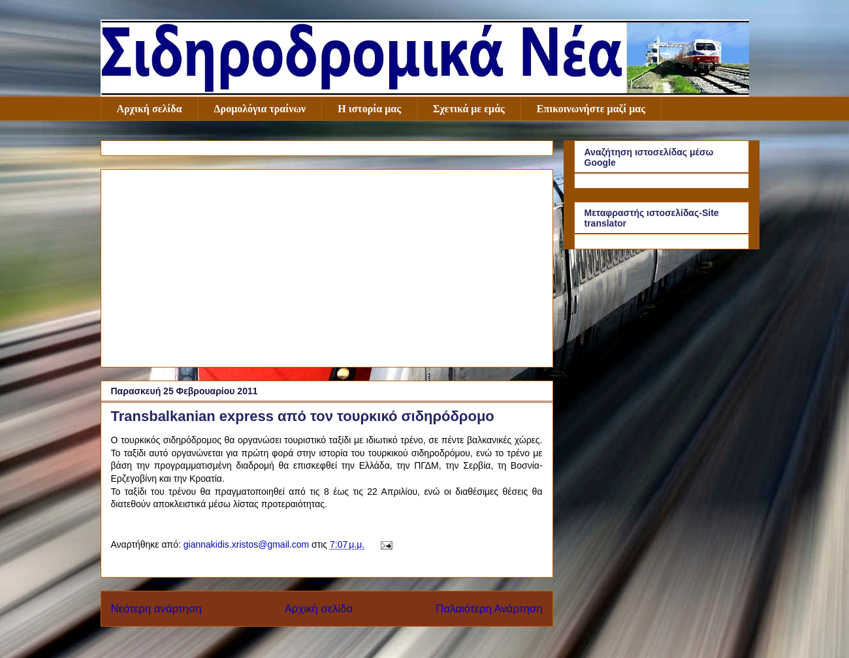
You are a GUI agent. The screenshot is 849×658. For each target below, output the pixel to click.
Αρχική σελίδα (149, 108)
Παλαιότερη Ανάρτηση (489, 609)
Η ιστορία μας (369, 108)
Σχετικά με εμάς (469, 108)
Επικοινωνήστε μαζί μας (591, 108)
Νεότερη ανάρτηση (156, 609)
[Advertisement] (327, 265)
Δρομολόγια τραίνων (260, 108)
